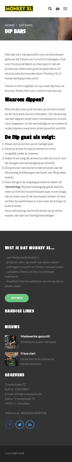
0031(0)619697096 (34, 413)
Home (10, 25)
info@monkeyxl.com (28, 394)
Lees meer (17, 297)
